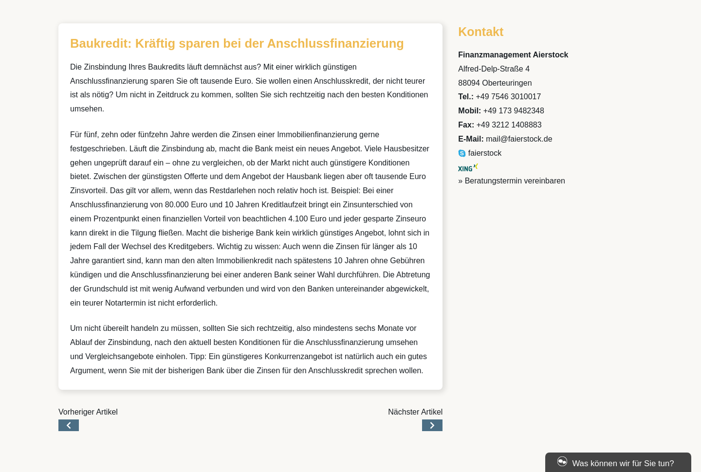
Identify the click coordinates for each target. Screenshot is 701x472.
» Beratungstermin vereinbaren (511, 181)
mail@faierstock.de (519, 139)
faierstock (479, 153)
